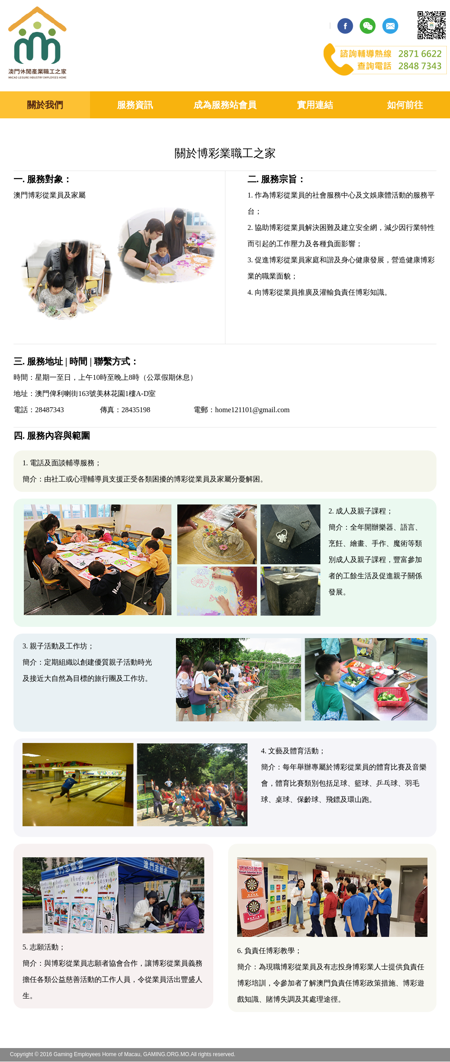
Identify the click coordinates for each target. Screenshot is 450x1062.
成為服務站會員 (225, 105)
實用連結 (315, 105)
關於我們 (45, 105)
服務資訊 (135, 105)
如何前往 (405, 105)
